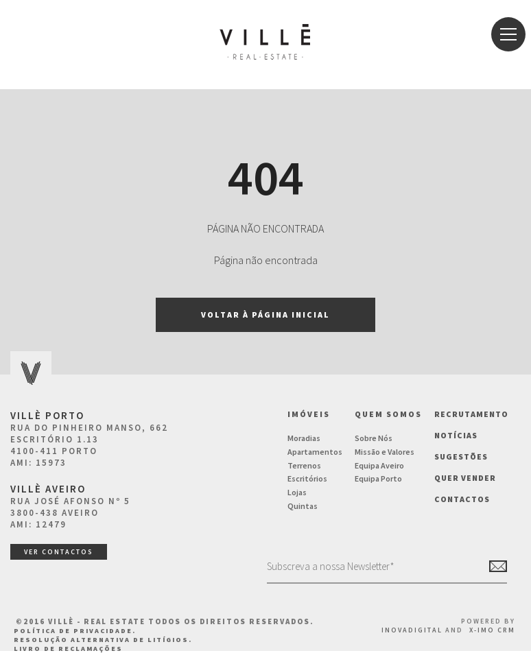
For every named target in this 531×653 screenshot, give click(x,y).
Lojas (297, 492)
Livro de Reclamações (68, 648)
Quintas (302, 506)
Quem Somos (388, 414)
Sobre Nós (373, 438)
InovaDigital (411, 630)
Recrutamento (471, 414)
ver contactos (58, 551)
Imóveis (308, 414)
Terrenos (304, 465)
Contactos (462, 499)
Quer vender (465, 478)
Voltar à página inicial (265, 314)
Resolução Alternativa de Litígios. (103, 639)
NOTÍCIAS (455, 435)
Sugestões (461, 456)
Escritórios (307, 478)
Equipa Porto (378, 478)
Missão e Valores (384, 452)
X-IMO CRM (492, 630)
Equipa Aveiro (379, 465)
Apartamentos (314, 452)
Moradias (303, 438)
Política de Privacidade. (75, 630)
